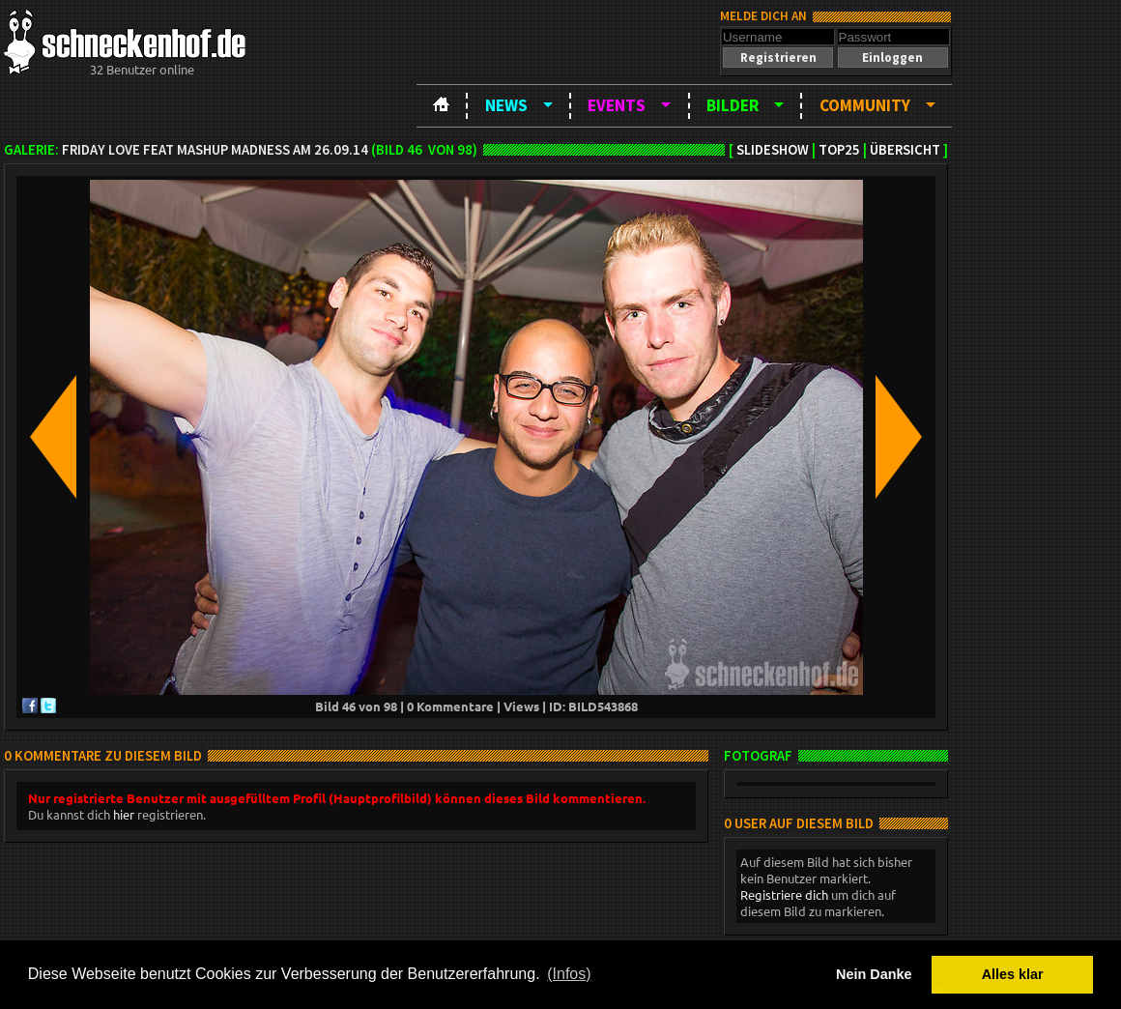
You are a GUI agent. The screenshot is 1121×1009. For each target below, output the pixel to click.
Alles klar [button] (1013, 974)
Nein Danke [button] (873, 974)
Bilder (732, 105)
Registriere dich (784, 894)
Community (864, 105)
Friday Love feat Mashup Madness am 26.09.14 (215, 150)
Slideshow (772, 150)
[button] (778, 57)
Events (617, 105)
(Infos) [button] (568, 974)
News (506, 105)
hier (123, 814)
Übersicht (905, 150)
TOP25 (839, 150)
